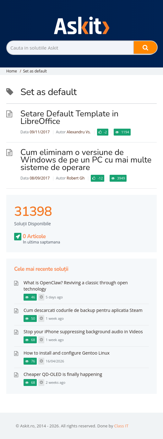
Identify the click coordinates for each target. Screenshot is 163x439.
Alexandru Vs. (78, 132)
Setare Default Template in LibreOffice (69, 117)
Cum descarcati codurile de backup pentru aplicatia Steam (83, 310)
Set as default (35, 71)
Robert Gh (75, 178)
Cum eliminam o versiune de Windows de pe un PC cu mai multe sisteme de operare (85, 160)
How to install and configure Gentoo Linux (67, 353)
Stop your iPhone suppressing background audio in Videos (83, 332)
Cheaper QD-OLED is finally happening (63, 374)
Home (11, 71)
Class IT (121, 426)
